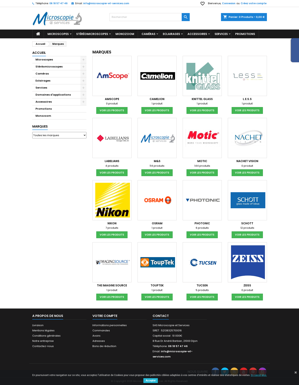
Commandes (101, 330)
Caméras (148, 34)
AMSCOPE (112, 99)
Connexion (228, 3)
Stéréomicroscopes (92, 34)
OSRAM (157, 223)
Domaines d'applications (53, 95)
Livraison (38, 325)
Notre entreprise (43, 341)
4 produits (112, 166)
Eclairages (171, 34)
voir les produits (112, 110)
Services (221, 34)
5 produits (202, 290)
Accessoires (197, 34)
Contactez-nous (43, 346)
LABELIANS (112, 161)
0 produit (112, 103)
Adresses (98, 341)
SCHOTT (247, 223)
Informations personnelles (109, 325)
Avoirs (96, 336)
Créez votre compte (254, 3)
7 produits (111, 228)
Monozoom (125, 34)
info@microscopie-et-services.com (106, 3)
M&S (157, 161)
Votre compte (104, 316)
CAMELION (157, 99)
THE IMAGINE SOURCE (112, 285)
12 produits (247, 228)
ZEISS (247, 285)
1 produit (157, 103)
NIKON (112, 223)
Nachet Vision (247, 161)
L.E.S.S (247, 99)
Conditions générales (46, 336)
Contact (161, 316)
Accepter (151, 380)
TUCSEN (202, 285)
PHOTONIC (202, 223)
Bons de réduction (104, 346)
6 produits (202, 228)
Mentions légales (43, 330)
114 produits (157, 166)
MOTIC (202, 161)
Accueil (39, 52)
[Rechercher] (149, 17)
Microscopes (58, 34)
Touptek (157, 285)
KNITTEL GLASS (202, 99)
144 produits (202, 166)
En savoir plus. (259, 375)
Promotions (43, 109)
